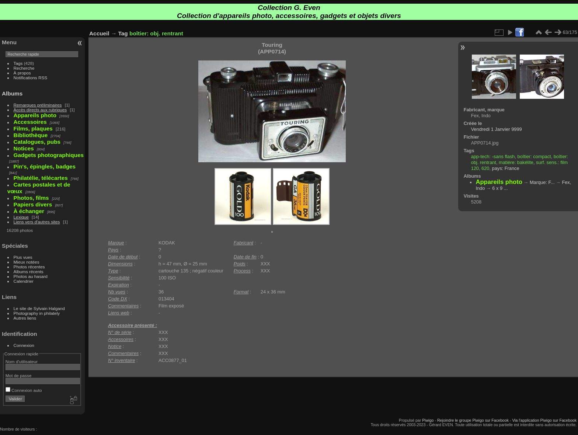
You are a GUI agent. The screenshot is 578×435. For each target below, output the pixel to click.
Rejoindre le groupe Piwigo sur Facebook (473, 420)
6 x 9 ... (500, 188)
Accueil (99, 33)
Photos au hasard (31, 276)
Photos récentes (29, 266)
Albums (12, 93)
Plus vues (23, 257)
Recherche (24, 68)
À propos (22, 72)
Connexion (24, 345)
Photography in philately (37, 313)
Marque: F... (542, 182)
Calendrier (24, 281)
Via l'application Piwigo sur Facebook (544, 420)
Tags (18, 63)
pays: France (505, 168)
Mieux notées (26, 262)
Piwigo (428, 420)
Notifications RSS (31, 77)
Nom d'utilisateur (22, 361)
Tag (123, 33)
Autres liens (25, 318)
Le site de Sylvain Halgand (39, 308)
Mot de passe (19, 375)
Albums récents (28, 271)
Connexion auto (24, 390)
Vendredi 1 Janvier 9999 (496, 129)
